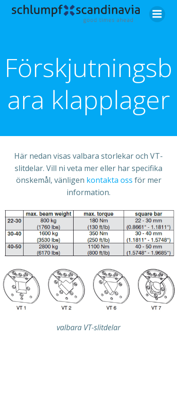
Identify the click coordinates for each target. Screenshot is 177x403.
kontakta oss (109, 180)
